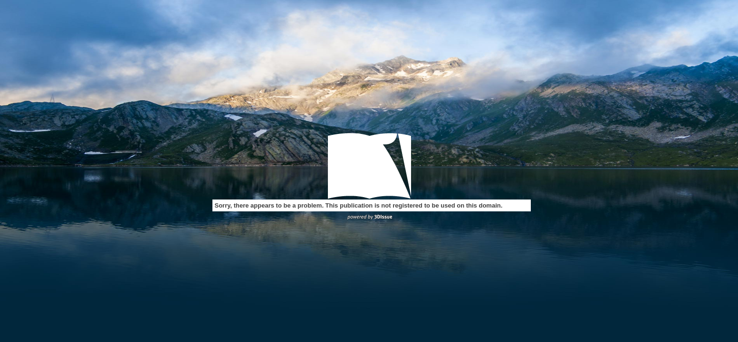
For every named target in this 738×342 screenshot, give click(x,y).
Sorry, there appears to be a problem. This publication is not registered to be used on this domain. (359, 205)
